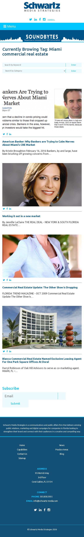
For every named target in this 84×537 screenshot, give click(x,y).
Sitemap (22, 458)
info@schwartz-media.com (46, 501)
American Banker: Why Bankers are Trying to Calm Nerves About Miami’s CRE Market (38, 143)
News (61, 445)
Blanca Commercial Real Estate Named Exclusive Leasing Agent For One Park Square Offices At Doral (42, 360)
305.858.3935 (46, 496)
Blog (62, 454)
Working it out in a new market (21, 216)
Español (51, 20)
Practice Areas (61, 449)
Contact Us (22, 454)
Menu (9, 26)
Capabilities (22, 449)
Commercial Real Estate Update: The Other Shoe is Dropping (40, 287)
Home (22, 445)
